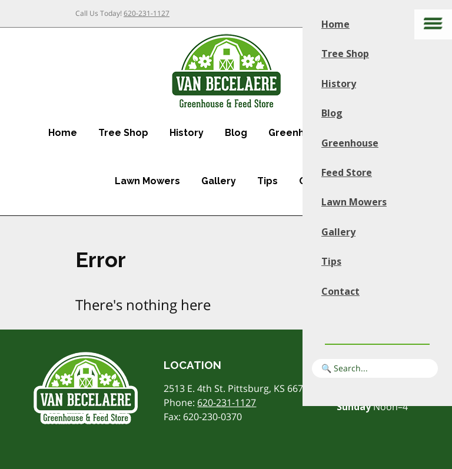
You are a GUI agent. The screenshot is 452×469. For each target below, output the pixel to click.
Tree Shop (123, 132)
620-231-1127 (147, 13)
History (187, 132)
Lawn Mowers (147, 181)
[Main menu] (433, 24)
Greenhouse (298, 132)
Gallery (218, 181)
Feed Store (346, 172)
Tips (267, 181)
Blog (236, 132)
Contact (340, 291)
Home (62, 132)
